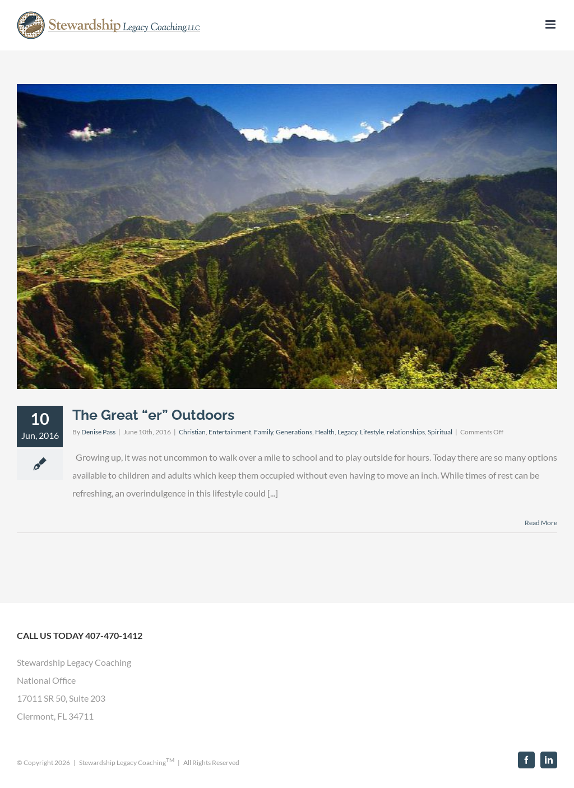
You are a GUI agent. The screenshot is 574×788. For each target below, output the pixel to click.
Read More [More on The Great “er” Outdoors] (541, 522)
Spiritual (440, 432)
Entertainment (230, 432)
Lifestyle (372, 432)
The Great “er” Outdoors (153, 414)
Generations (294, 432)
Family (263, 432)
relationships (406, 432)
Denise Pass (98, 432)
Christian (192, 432)
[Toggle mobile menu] (551, 24)
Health (325, 432)
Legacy (347, 432)
